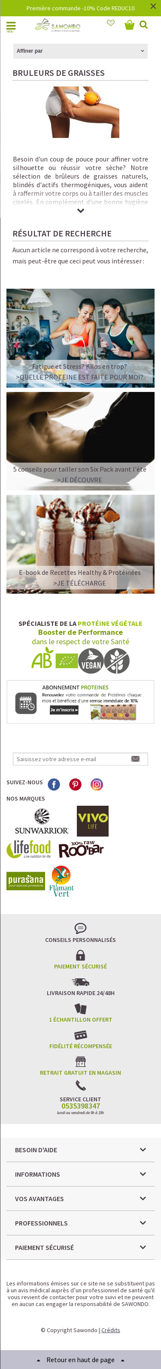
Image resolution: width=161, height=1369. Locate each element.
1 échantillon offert (80, 1019)
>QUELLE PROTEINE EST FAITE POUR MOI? (79, 377)
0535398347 (80, 1106)
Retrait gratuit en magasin (80, 1072)
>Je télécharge (79, 583)
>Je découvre (79, 479)
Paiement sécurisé (80, 966)
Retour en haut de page (80, 1359)
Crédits (110, 1330)
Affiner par (30, 51)
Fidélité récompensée (80, 1046)
